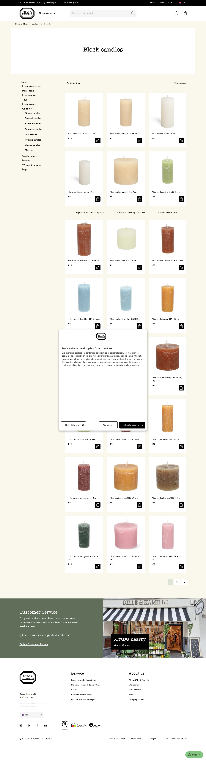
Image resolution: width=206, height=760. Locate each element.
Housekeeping (29, 95)
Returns (74, 690)
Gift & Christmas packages (83, 699)
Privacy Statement (117, 739)
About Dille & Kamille (139, 680)
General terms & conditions (174, 739)
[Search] (133, 13)
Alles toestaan (133, 425)
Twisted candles (33, 140)
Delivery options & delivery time (85, 685)
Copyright (151, 739)
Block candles (33, 123)
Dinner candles (32, 113)
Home (17, 24)
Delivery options (28, 3)
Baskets (26, 160)
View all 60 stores (122, 645)
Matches (29, 150)
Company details (136, 699)
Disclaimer (136, 739)
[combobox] (103, 13)
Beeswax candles (33, 129)
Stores (152, 3)
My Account (176, 13)
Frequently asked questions (83, 680)
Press (131, 695)
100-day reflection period (48, 3)
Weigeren (108, 425)
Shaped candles (32, 145)
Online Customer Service (34, 644)
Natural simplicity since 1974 (132, 212)
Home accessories (31, 86)
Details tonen (74, 425)
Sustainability (135, 690)
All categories (47, 13)
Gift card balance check (81, 695)
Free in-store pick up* (71, 3)
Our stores (134, 685)
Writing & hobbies (31, 165)
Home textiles (29, 91)
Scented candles (33, 118)
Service (77, 673)
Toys (24, 100)
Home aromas (29, 104)
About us (136, 673)
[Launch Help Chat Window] (194, 754)
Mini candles (31, 134)
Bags (24, 169)
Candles (35, 24)
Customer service (165, 3)
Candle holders (29, 156)
